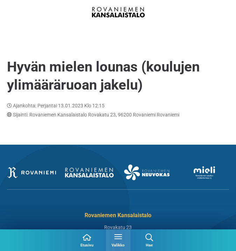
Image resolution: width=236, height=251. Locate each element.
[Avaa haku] (149, 240)
